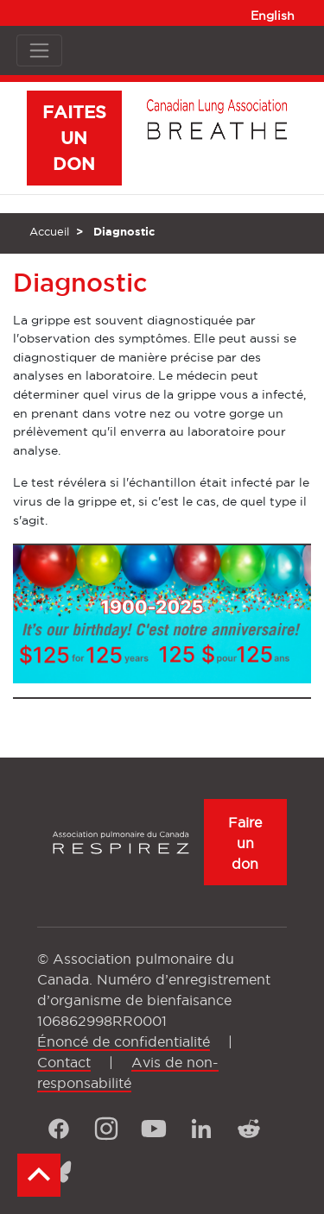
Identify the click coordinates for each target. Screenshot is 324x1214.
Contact (64, 1062)
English (273, 15)
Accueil (49, 231)
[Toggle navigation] (39, 50)
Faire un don (245, 843)
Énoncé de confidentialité (123, 1041)
